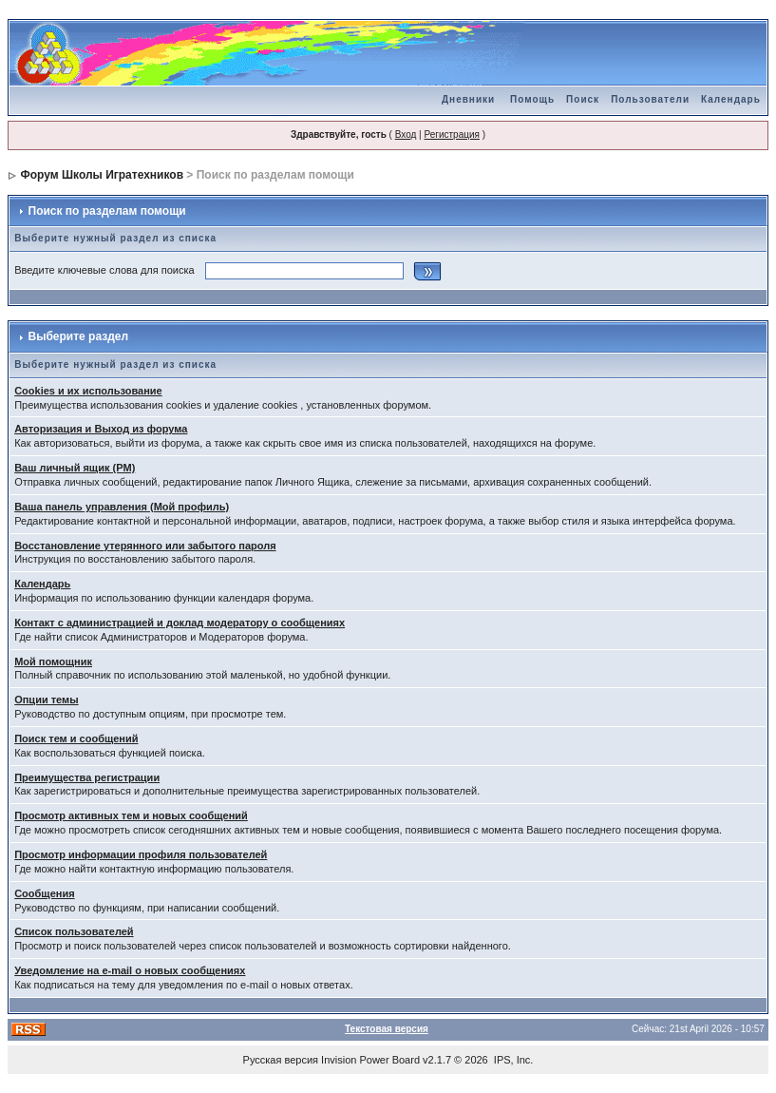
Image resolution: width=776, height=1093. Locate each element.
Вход (406, 134)
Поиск (582, 99)
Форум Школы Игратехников (102, 175)
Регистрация (451, 134)
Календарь (731, 99)
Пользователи (650, 99)
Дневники (468, 99)
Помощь (532, 99)
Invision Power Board (370, 1059)
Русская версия (280, 1059)
